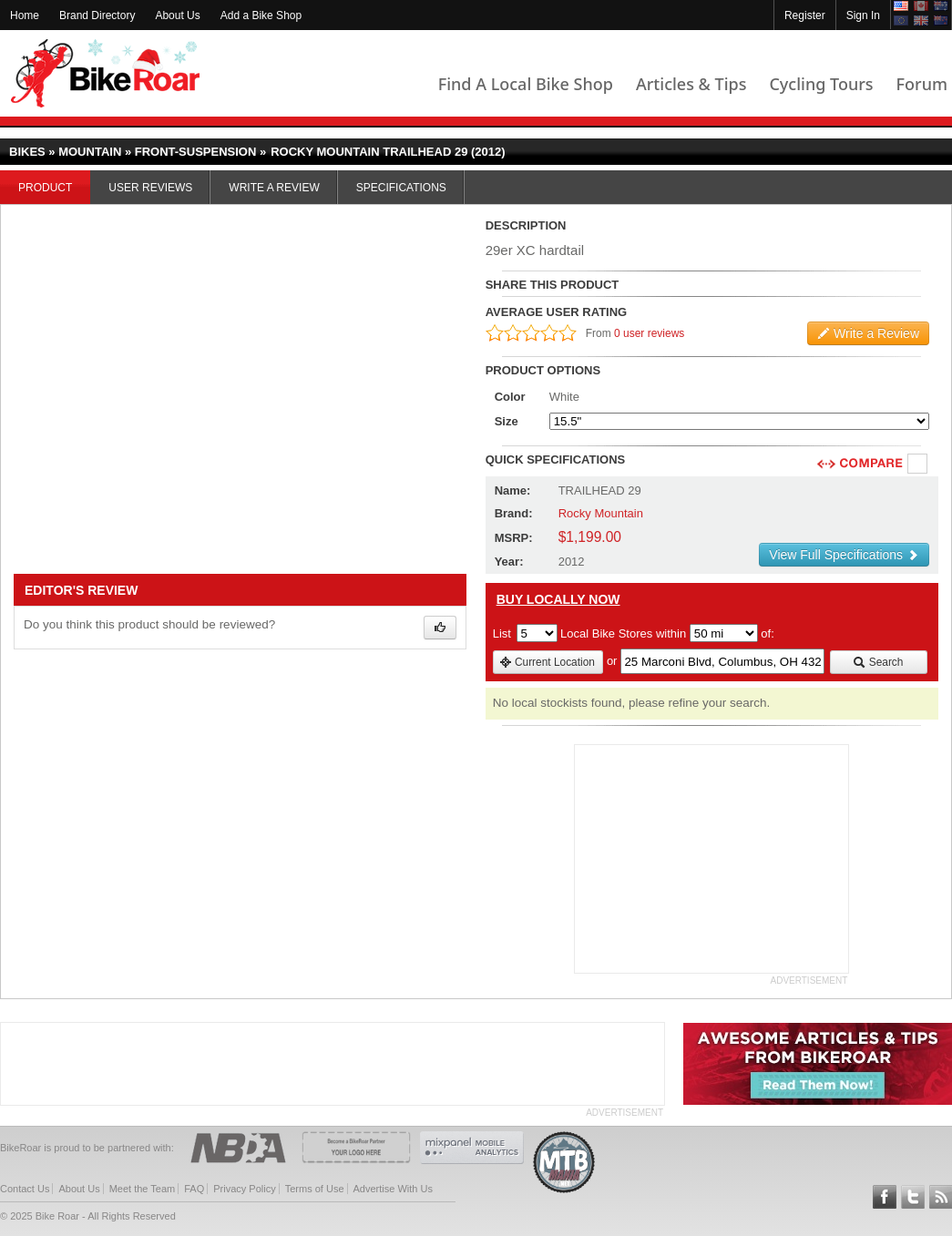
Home (24, 15)
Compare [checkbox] (918, 464)
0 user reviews (649, 333)
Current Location (547, 662)
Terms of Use (314, 1188)
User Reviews (150, 187)
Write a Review (274, 187)
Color (510, 396)
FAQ (194, 1188)
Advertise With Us (393, 1188)
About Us (177, 15)
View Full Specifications (844, 554)
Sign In (863, 15)
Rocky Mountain (600, 513)
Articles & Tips (691, 84)
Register (804, 15)
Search (878, 662)
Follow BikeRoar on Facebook (884, 1197)
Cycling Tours (821, 84)
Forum (921, 84)
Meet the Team (142, 1188)
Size (506, 421)
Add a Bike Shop (261, 15)
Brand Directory (97, 15)
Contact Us (24, 1188)
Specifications (401, 187)
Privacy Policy (244, 1188)
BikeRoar (105, 73)
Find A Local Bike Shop (525, 84)
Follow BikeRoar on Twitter (913, 1197)
